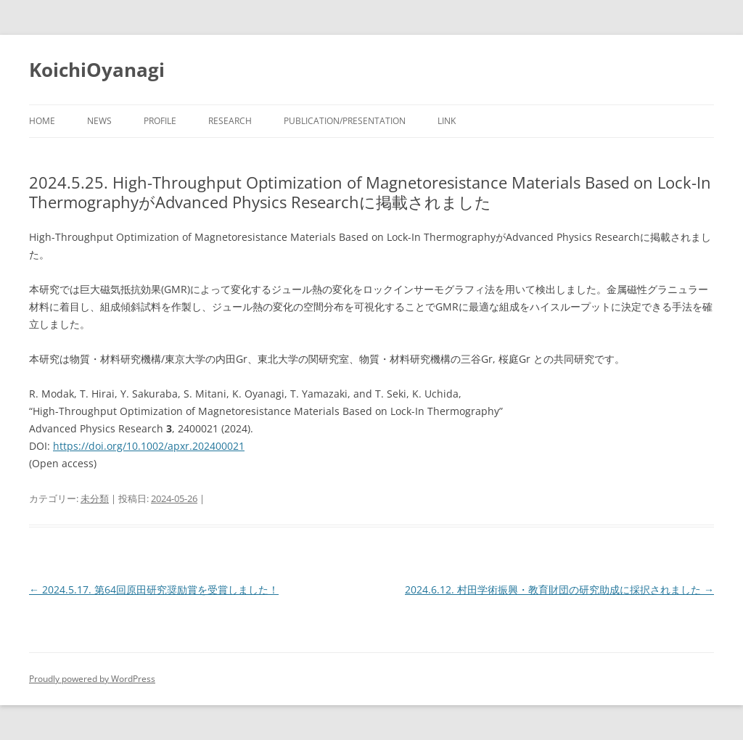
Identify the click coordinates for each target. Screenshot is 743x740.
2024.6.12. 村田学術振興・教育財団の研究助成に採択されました (559, 589)
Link (447, 121)
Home (42, 121)
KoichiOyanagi (97, 70)
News (99, 121)
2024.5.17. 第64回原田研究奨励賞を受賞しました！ (154, 589)
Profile (160, 121)
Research (230, 121)
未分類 (95, 498)
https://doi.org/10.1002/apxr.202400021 (149, 446)
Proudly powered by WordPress (92, 679)
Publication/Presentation (345, 121)
